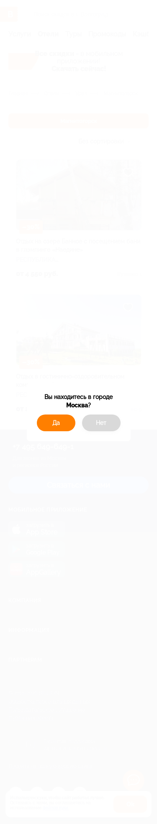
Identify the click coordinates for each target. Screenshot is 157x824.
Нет (101, 423)
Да (56, 423)
